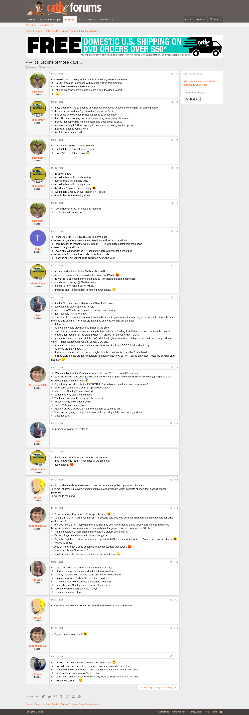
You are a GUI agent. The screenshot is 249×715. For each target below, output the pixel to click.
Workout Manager (50, 19)
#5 (177, 203)
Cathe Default (35, 711)
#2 (177, 102)
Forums (69, 19)
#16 (176, 628)
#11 (176, 451)
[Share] (172, 74)
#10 (176, 423)
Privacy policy (195, 711)
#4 (177, 168)
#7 (177, 265)
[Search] (215, 19)
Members (105, 19)
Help (207, 711)
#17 (176, 656)
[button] (94, 19)
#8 (177, 297)
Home (32, 19)
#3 (177, 140)
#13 (176, 508)
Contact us (163, 711)
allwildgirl (33, 67)
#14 (176, 562)
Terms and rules (179, 711)
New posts (31, 25)
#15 (176, 600)
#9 (177, 367)
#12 (176, 480)
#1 (177, 74)
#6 (177, 231)
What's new (85, 19)
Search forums (46, 25)
